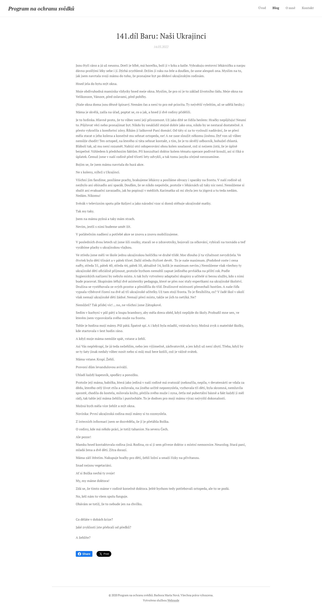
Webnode (173, 600)
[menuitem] (295, 8)
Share (84, 554)
